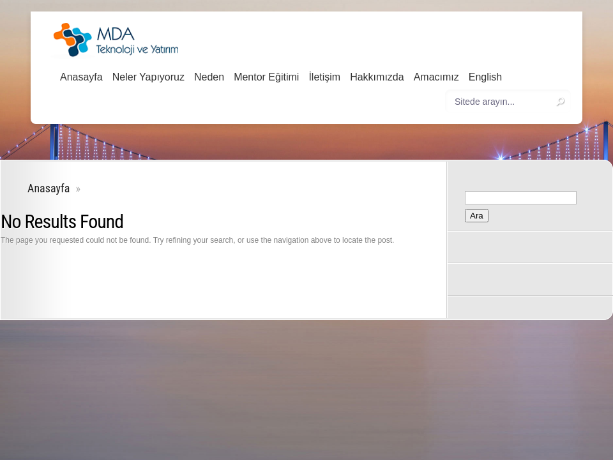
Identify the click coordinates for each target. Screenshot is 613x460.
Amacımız (436, 77)
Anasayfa (81, 77)
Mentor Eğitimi (266, 77)
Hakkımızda (377, 77)
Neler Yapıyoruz (148, 77)
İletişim (324, 77)
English (485, 77)
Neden (209, 77)
